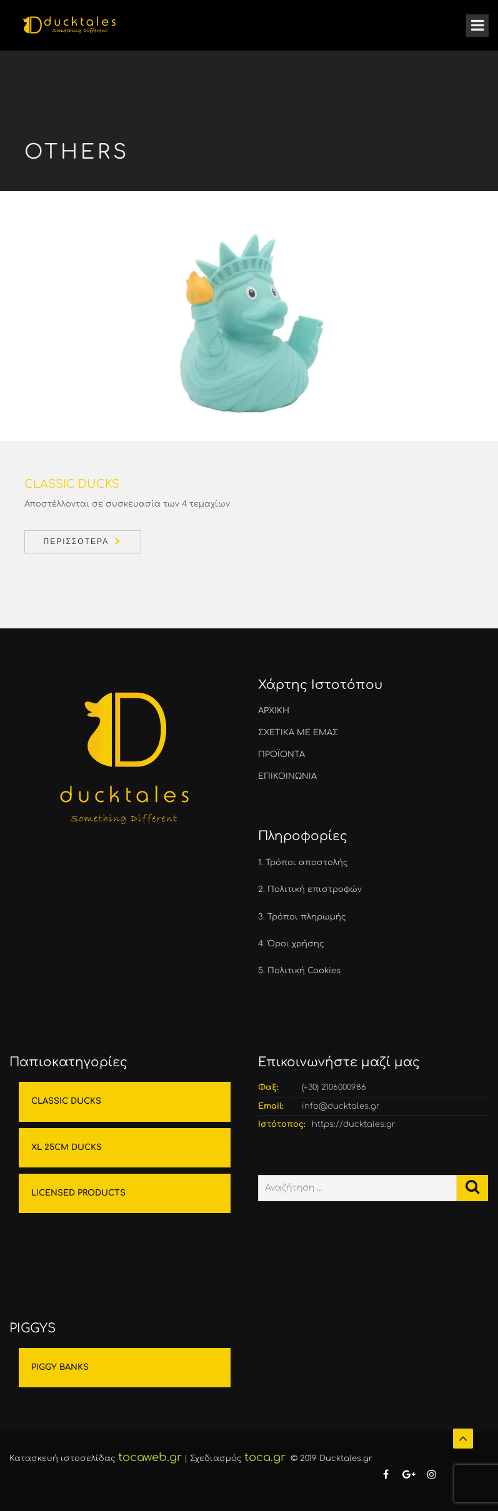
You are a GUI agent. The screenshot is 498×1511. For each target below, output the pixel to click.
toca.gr (265, 1457)
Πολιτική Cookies (304, 970)
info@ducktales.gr (341, 1106)
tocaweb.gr (150, 1457)
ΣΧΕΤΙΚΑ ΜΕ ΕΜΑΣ (298, 732)
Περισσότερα (76, 541)
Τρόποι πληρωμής (306, 917)
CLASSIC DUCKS (66, 1101)
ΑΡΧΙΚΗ (273, 710)
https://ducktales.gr (354, 1124)
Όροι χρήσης (295, 943)
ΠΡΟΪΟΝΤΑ (281, 754)
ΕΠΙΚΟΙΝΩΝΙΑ (287, 776)
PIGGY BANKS (60, 1367)
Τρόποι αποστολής (307, 862)
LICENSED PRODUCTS (78, 1193)
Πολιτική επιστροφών (314, 889)
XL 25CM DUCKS (66, 1147)
